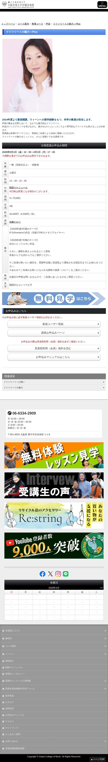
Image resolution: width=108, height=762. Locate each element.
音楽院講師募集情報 (14, 748)
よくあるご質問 (12, 734)
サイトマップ (11, 728)
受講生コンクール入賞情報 (18, 681)
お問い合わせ (11, 741)
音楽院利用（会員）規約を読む (53, 348)
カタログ (9, 702)
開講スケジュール (18, 187)
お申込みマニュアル (14, 715)
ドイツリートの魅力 (13, 387)
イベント (9, 654)
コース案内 (10, 646)
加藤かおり (15, 222)
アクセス (9, 721)
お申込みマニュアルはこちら (53, 357)
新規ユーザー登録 (53, 324)
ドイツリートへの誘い (14, 382)
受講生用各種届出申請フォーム (20, 689)
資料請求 (9, 709)
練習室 (8, 638)
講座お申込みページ (53, 332)
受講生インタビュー (14, 674)
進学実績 (9, 696)
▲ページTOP (98, 759)
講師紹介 (9, 661)
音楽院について (12, 631)
